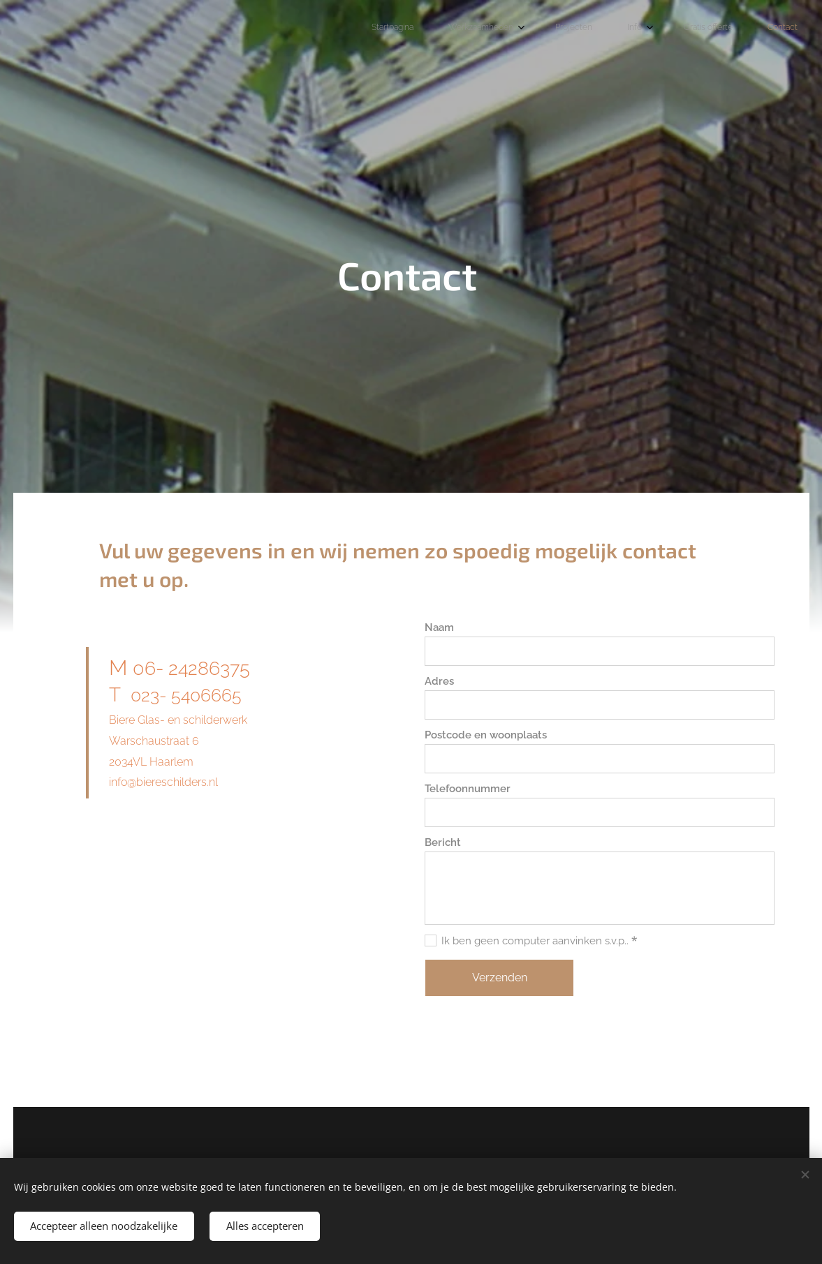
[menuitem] (616, 28)
